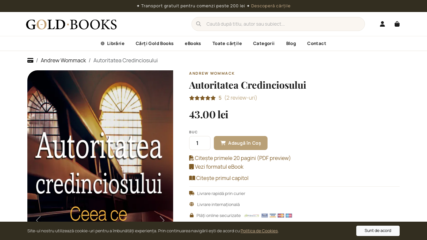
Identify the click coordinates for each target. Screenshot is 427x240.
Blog (291, 43)
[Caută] (278, 24)
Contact (316, 43)
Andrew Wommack (63, 60)
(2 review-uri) (238, 97)
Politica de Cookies (259, 231)
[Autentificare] (382, 24)
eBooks (193, 43)
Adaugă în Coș (241, 143)
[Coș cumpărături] (397, 24)
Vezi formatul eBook (216, 166)
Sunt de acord (378, 230)
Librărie (112, 43)
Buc (193, 132)
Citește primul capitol (219, 178)
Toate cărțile (227, 43)
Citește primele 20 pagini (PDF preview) (240, 158)
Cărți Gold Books (154, 43)
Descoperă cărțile (271, 6)
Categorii (264, 43)
